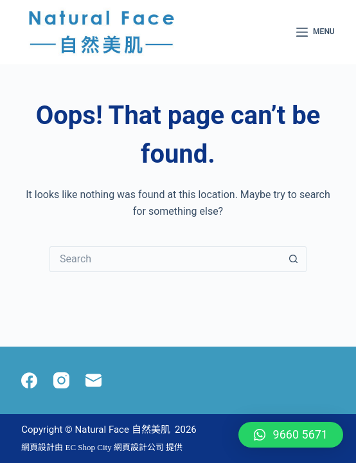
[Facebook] (29, 380)
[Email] (93, 380)
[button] (290, 435)
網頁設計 (38, 447)
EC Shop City (89, 447)
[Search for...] (165, 259)
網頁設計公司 (139, 447)
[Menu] (315, 32)
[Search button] (294, 259)
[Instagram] (61, 380)
